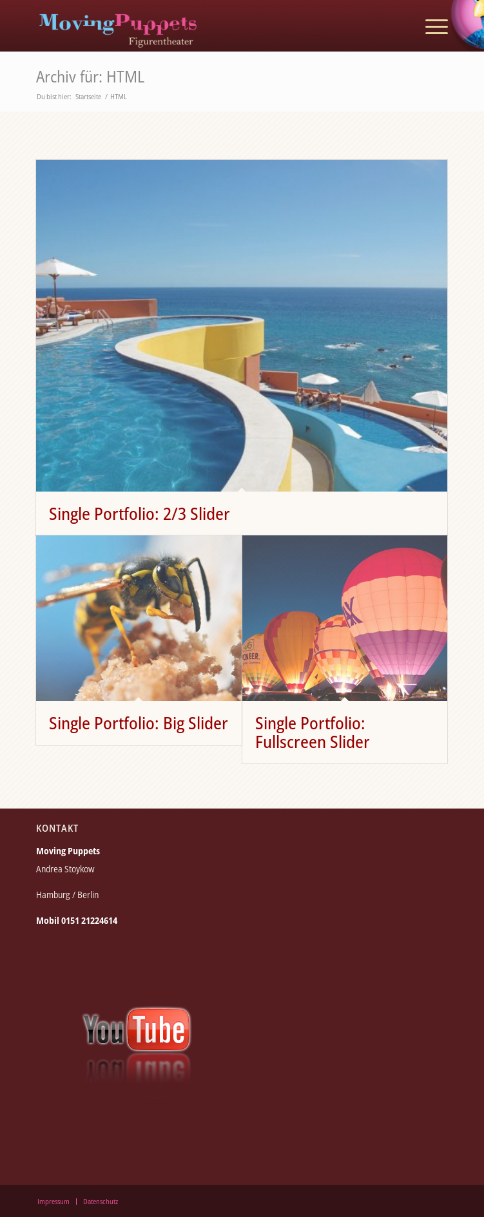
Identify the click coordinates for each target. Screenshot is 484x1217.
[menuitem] (430, 26)
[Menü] (430, 26)
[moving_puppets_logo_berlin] (200, 26)
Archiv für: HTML (90, 76)
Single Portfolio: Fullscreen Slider (312, 732)
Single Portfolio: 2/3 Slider (139, 513)
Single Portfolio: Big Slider (138, 722)
